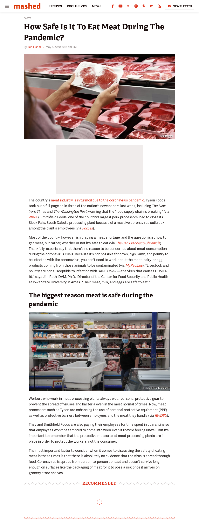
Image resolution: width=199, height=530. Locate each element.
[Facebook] (112, 7)
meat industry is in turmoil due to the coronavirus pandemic (97, 200)
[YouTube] (120, 7)
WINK (33, 217)
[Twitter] (128, 7)
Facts (27, 18)
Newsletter (179, 6)
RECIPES (55, 6)
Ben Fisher (34, 47)
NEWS (96, 6)
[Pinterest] (143, 7)
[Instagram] (136, 7)
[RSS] (159, 7)
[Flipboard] (151, 7)
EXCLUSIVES (77, 6)
